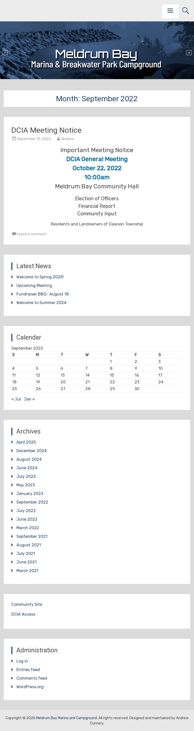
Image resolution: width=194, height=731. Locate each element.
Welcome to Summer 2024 (41, 302)
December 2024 (31, 450)
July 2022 (26, 510)
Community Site (26, 604)
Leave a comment (32, 234)
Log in (22, 661)
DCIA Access (23, 614)
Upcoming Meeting (34, 285)
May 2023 (25, 485)
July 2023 (26, 476)
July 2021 (25, 553)
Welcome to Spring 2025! (40, 277)
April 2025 (26, 442)
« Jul (16, 399)
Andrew (67, 139)
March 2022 (27, 527)
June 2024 (26, 468)
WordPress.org (30, 686)
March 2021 (27, 570)
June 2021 (26, 562)
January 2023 (29, 493)
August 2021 (28, 545)
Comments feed (31, 678)
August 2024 (29, 459)
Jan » (29, 399)
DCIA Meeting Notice (46, 130)
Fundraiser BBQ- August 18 (42, 294)
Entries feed (28, 669)
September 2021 (31, 536)
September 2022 (32, 502)
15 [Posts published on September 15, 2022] (112, 375)
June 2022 (26, 519)
